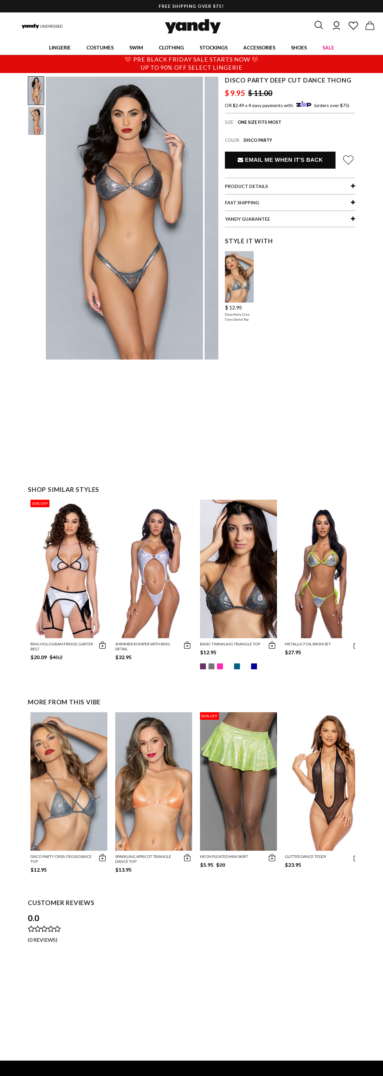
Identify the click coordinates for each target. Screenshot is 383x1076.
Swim (136, 47)
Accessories (259, 47)
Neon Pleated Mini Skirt (224, 856)
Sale (328, 47)
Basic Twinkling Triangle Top (230, 643)
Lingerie (60, 47)
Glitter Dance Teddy (305, 856)
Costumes (100, 47)
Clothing (171, 47)
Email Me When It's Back (280, 160)
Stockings (214, 47)
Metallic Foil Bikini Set (308, 643)
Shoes (299, 47)
